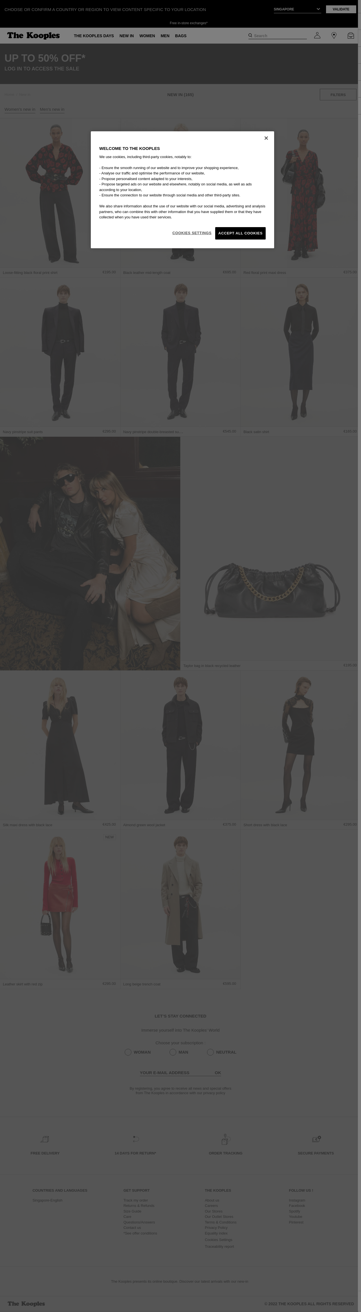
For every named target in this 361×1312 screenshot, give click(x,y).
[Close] (266, 138)
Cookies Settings (192, 233)
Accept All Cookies (240, 233)
